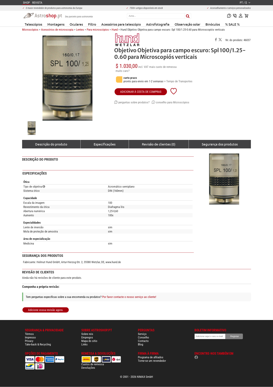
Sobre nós (87, 334)
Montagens (55, 24)
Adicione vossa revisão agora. (45, 310)
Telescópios (33, 24)
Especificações (104, 144)
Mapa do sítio (89, 341)
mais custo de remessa (163, 67)
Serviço (142, 334)
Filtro (92, 24)
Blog (140, 344)
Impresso (30, 337)
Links (84, 344)
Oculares (76, 24)
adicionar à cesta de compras (140, 91)
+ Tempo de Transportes (178, 81)
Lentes (80, 29)
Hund (115, 29)
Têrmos (29, 334)
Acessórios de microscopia (57, 29)
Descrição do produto (51, 144)
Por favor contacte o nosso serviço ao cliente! (129, 297)
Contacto (143, 341)
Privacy (29, 341)
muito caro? (123, 71)
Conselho (143, 337)
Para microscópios (98, 29)
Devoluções (88, 367)
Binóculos (212, 24)
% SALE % (232, 24)
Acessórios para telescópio (121, 24)
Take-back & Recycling (38, 344)
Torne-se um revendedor (152, 360)
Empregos (87, 337)
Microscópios (30, 29)
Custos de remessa (92, 364)
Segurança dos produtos (220, 144)
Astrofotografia (157, 24)
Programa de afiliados (150, 357)
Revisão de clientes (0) (158, 144)
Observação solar (187, 24)
